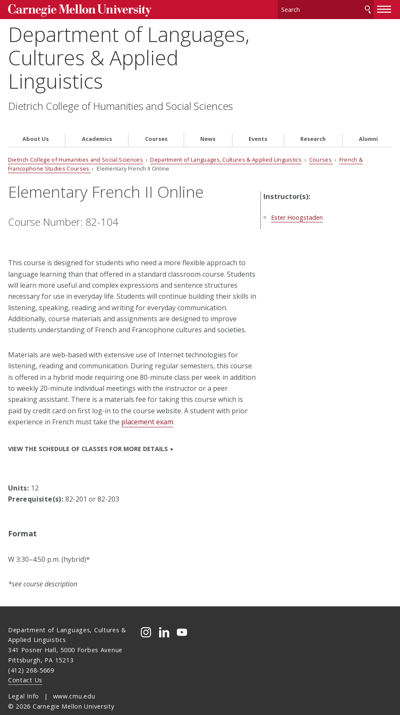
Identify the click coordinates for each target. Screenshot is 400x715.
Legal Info (23, 681)
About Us (35, 123)
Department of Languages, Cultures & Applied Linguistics (128, 55)
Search (368, 8)
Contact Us (25, 665)
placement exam (147, 407)
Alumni (368, 123)
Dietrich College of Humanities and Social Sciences (120, 103)
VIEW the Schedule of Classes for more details (88, 433)
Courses (156, 123)
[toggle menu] (384, 7)
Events (258, 123)
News (207, 123)
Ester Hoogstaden (315, 193)
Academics (97, 123)
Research (313, 123)
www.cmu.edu (74, 681)
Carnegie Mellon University (72, 9)
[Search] (326, 8)
